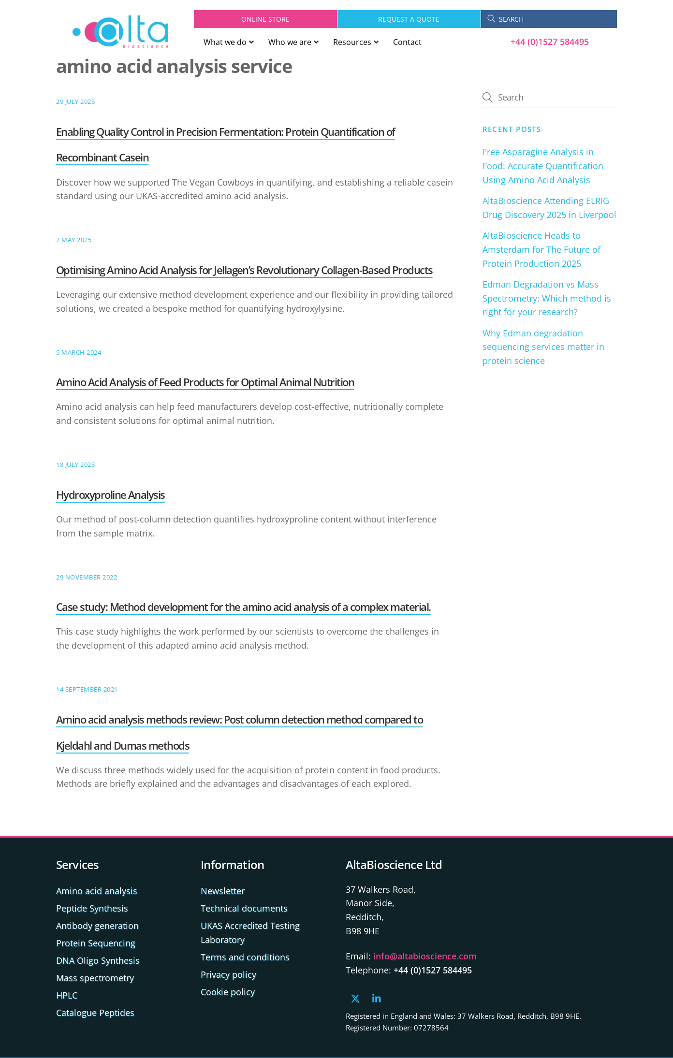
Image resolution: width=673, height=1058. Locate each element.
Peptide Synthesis (92, 908)
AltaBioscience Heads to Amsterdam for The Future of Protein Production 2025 (541, 249)
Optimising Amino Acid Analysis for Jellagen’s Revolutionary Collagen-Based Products (244, 269)
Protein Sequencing (95, 943)
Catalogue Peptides (95, 1012)
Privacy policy (228, 974)
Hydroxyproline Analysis (110, 494)
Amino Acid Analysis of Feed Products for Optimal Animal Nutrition (205, 382)
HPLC (66, 995)
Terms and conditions (245, 957)
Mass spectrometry (95, 978)
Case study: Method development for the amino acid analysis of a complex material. (243, 606)
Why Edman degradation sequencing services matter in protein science (543, 347)
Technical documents (244, 908)
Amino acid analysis (96, 891)
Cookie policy (228, 992)
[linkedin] (377, 997)
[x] (355, 997)
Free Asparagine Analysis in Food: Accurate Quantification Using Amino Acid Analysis (543, 166)
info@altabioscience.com (425, 956)
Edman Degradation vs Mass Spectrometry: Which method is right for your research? (547, 298)
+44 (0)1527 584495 (550, 41)
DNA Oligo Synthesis (98, 960)
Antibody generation (97, 925)
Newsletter (223, 891)
